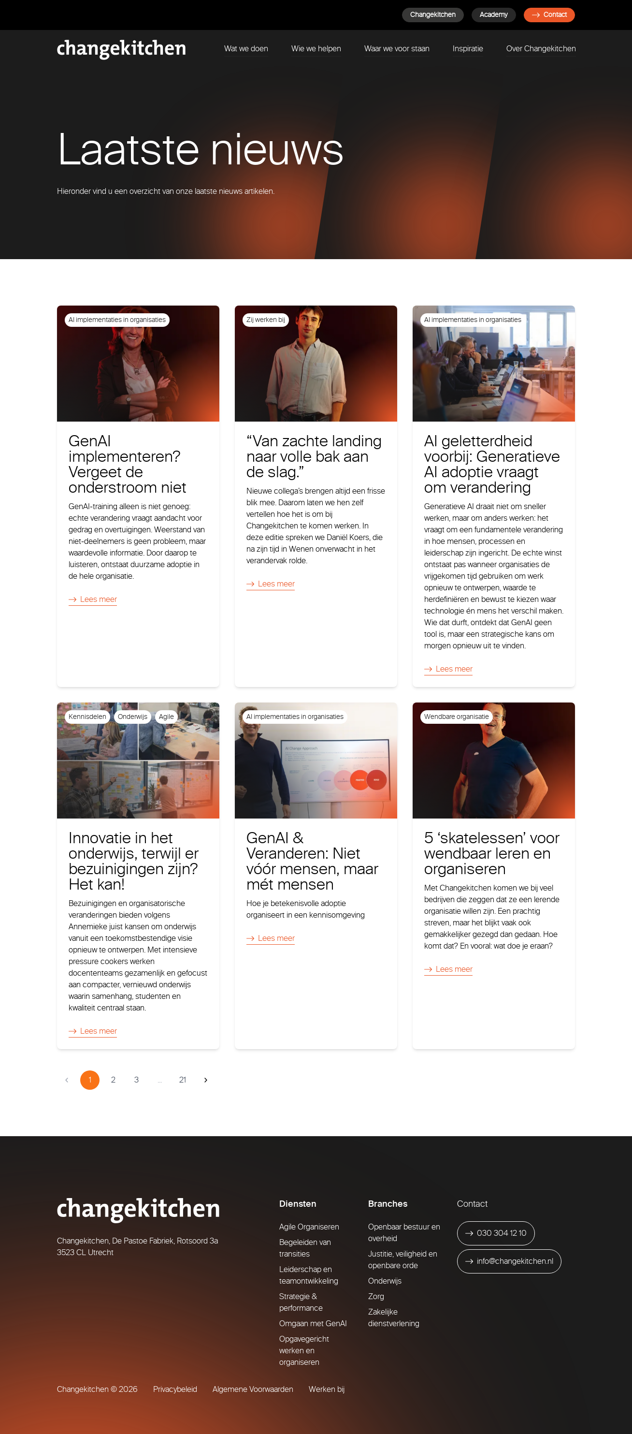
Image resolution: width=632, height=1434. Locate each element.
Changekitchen (433, 15)
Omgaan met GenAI (313, 1323)
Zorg (376, 1296)
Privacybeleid (175, 1389)
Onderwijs (385, 1281)
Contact (549, 15)
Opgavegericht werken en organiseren (304, 1350)
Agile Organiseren (309, 1226)
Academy (494, 15)
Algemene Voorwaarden (253, 1389)
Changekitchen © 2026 (97, 1389)
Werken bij (327, 1389)
